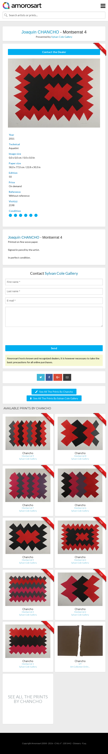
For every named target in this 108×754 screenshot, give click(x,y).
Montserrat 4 (80, 560)
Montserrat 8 (80, 456)
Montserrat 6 (80, 508)
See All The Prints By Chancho (54, 391)
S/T (80, 664)
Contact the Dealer (54, 52)
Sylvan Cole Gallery (61, 36)
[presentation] (32, 336)
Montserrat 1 (28, 664)
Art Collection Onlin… (80, 666)
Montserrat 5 (28, 560)
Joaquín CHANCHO (40, 32)
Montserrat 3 (28, 612)
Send (54, 348)
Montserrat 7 (28, 508)
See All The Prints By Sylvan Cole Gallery (54, 398)
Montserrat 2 (80, 612)
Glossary (77, 743)
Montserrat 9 (28, 456)
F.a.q (84, 743)
